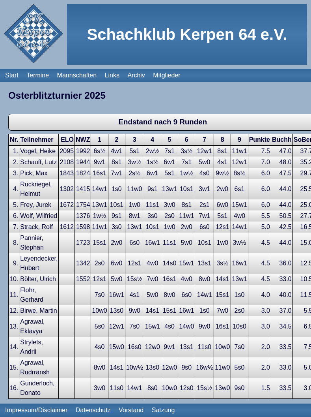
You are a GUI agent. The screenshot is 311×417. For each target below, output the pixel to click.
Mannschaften (77, 62)
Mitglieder (166, 62)
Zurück (18, 395)
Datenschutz (93, 410)
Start (12, 62)
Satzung (163, 410)
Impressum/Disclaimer (36, 410)
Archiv (136, 62)
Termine (37, 62)
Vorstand (131, 410)
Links (112, 62)
